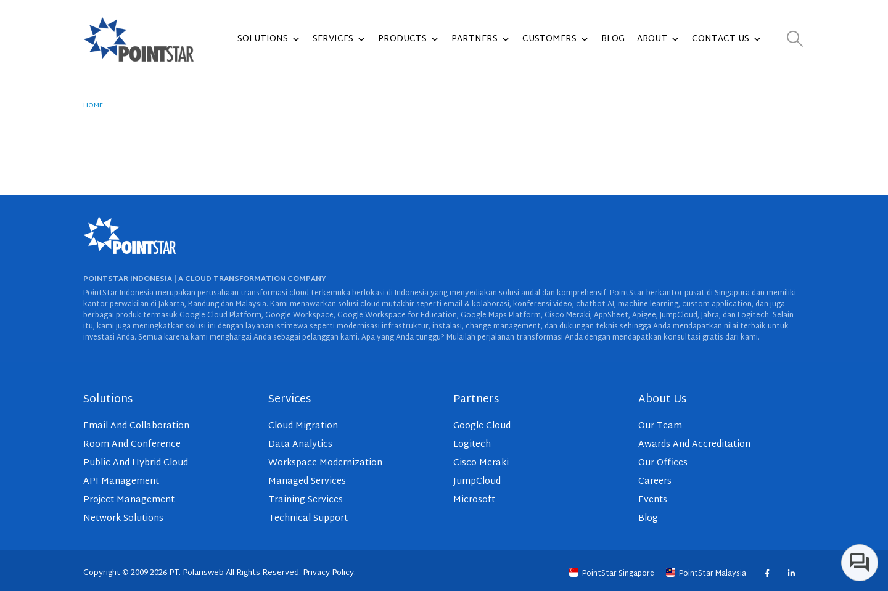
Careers (655, 481)
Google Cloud (482, 426)
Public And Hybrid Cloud (135, 463)
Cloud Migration (303, 426)
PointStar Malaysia (707, 574)
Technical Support (308, 518)
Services (339, 39)
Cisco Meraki (481, 463)
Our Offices (663, 463)
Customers (555, 39)
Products (408, 39)
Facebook (767, 573)
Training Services (305, 500)
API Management (121, 481)
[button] (795, 40)
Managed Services (307, 481)
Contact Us (727, 39)
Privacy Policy (328, 573)
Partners (480, 39)
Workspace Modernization (325, 463)
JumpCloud (477, 481)
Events (652, 500)
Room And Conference (132, 444)
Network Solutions (123, 518)
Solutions (268, 39)
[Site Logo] (138, 39)
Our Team (660, 426)
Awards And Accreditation (694, 444)
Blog (613, 39)
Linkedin (791, 573)
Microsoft (474, 500)
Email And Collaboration (136, 426)
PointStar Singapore (612, 574)
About (658, 39)
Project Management (129, 500)
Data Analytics (300, 444)
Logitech (472, 444)
